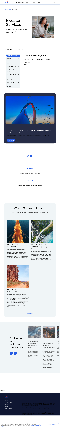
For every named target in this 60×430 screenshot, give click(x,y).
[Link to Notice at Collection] (8, 408)
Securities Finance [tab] (13, 80)
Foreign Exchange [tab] (13, 69)
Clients (33, 2)
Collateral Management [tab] (12, 55)
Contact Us (39, 2)
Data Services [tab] (13, 61)
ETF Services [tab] (13, 63)
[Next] (15, 353)
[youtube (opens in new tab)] (7, 413)
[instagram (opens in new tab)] (17, 413)
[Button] (2, 390)
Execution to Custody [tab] (13, 66)
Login (54, 2)
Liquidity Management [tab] (13, 74)
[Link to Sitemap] (8, 406)
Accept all (52, 420)
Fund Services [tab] (13, 71)
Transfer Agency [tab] (13, 82)
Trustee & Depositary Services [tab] (13, 86)
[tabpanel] (39, 61)
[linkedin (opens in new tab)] (12, 413)
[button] (50, 2)
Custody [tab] (13, 58)
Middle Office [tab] (13, 77)
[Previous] (11, 353)
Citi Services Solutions (20, 2)
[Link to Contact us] (8, 401)
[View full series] (30, 313)
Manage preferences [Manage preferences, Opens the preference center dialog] (51, 424)
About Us (27, 2)
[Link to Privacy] (8, 404)
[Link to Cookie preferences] (8, 403)
